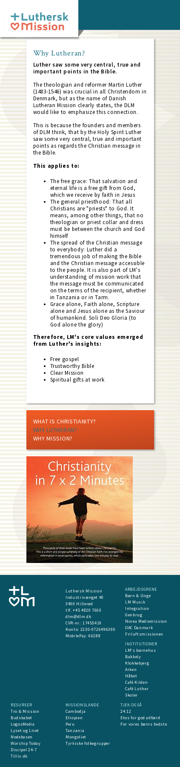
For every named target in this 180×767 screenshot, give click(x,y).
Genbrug (134, 615)
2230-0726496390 (98, 629)
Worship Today (25, 743)
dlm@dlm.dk (78, 616)
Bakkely (133, 656)
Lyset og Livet (25, 730)
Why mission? (53, 438)
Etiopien (74, 717)
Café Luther (137, 688)
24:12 (125, 711)
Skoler (131, 695)
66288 (94, 636)
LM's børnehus (140, 650)
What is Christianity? (65, 421)
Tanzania (75, 730)
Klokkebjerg (137, 663)
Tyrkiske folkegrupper (88, 743)
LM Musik (135, 602)
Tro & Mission (25, 711)
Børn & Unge (138, 595)
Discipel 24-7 (24, 749)
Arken (131, 669)
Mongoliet (76, 737)
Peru (70, 724)
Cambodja (76, 711)
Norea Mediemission (146, 621)
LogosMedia (23, 724)
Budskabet (21, 717)
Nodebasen (22, 737)
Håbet (131, 676)
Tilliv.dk (19, 756)
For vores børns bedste (143, 724)
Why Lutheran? (55, 430)
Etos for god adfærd (140, 717)
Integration (137, 608)
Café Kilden (136, 682)
